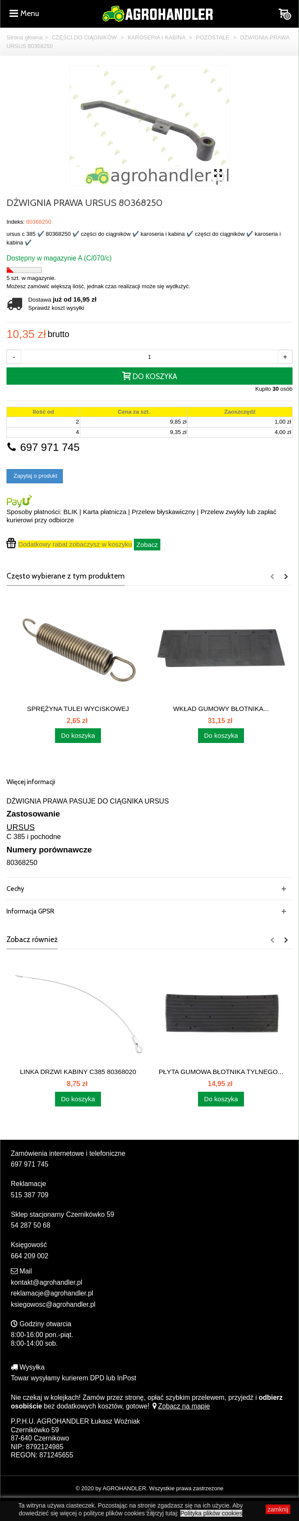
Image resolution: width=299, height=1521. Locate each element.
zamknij (278, 1509)
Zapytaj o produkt (34, 476)
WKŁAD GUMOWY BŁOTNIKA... (221, 708)
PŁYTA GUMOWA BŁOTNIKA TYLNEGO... (221, 1071)
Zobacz (147, 544)
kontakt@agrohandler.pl (46, 1282)
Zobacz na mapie (180, 1406)
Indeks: (15, 222)
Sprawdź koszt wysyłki (56, 308)
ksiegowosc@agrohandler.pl (53, 1304)
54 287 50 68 (30, 1225)
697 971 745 (43, 447)
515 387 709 (30, 1195)
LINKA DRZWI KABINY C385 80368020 (78, 1071)
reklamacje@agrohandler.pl (52, 1293)
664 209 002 (30, 1256)
